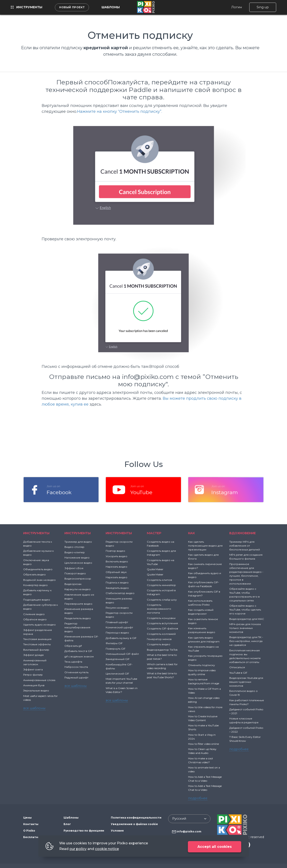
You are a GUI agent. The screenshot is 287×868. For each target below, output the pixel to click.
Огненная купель (76, 672)
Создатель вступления (162, 623)
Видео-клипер (74, 552)
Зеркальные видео (36, 690)
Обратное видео (35, 619)
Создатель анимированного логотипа (159, 608)
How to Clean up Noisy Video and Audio (202, 751)
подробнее (197, 798)
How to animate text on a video (204, 769)
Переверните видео (78, 603)
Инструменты (26, 7)
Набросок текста (76, 666)
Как (191, 533)
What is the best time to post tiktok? (162, 656)
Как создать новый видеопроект (200, 611)
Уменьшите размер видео (119, 600)
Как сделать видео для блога (203, 556)
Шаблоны (111, 7)
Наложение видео (77, 557)
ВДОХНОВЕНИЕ (242, 533)
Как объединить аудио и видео (204, 575)
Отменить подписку (201, 665)
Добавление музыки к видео (38, 552)
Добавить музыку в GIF (121, 638)
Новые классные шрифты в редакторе (244, 720)
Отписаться (237, 667)
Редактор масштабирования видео (77, 627)
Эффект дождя (33, 655)
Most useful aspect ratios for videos (40, 697)
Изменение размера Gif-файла (81, 638)
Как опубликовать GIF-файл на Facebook (203, 584)
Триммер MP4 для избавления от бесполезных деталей (244, 545)
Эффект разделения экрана (37, 631)
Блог (67, 824)
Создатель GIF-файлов (162, 628)
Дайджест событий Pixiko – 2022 (246, 729)
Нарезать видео (116, 566)
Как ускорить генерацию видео (205, 657)
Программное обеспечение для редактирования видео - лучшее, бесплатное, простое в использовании (246, 573)
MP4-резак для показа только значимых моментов (245, 628)
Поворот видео (75, 573)
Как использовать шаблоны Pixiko (200, 602)
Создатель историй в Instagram (161, 592)
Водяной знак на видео (39, 579)
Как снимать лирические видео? (205, 566)
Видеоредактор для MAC (246, 619)
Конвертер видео (35, 585)
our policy (78, 849)
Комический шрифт (119, 627)
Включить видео (117, 561)
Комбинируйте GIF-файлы (119, 666)
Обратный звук (116, 572)
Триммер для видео (78, 541)
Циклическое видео (78, 562)
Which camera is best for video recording (162, 666)
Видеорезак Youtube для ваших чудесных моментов (246, 681)
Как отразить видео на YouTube (203, 648)
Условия (117, 830)
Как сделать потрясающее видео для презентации (205, 545)
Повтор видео (115, 550)
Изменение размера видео (78, 610)
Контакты (30, 824)
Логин (236, 7)
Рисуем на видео (117, 607)
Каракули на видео (77, 589)
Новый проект (72, 7)
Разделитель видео (77, 618)
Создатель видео (158, 644)
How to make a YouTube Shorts (203, 727)
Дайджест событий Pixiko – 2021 (246, 711)
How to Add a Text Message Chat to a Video (205, 778)
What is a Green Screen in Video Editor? (122, 690)
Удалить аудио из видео (39, 624)
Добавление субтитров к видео (40, 606)
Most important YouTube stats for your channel (121, 680)
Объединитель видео (37, 569)
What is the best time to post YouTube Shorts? (162, 675)
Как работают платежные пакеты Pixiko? (246, 702)
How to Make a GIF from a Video (204, 690)
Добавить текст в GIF (78, 651)
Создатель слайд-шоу (162, 599)
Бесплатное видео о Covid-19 (243, 692)
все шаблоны (34, 708)
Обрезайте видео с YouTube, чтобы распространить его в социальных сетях (244, 594)
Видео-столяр (74, 547)
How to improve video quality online (202, 672)
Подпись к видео (117, 582)
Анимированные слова (39, 680)
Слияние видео (34, 614)
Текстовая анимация (37, 639)
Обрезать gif (73, 645)
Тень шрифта (73, 661)
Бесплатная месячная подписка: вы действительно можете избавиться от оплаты (245, 656)
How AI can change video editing (204, 699)
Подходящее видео (36, 599)
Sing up (263, 7)
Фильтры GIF (114, 643)
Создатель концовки (161, 618)
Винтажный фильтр (36, 649)
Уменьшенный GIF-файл (122, 653)
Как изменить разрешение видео (201, 630)
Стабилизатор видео (120, 593)
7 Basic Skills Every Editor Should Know (245, 738)
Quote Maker (155, 569)
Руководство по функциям (84, 830)
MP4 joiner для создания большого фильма (245, 556)
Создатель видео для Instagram (161, 552)
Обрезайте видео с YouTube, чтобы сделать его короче (245, 609)
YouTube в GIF (238, 672)
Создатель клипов (159, 579)
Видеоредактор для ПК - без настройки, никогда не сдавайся (246, 641)
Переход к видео (117, 632)
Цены (27, 817)
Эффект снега (33, 669)
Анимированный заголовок (34, 662)
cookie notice (107, 849)
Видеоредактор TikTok (162, 649)
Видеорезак (73, 584)
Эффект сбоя (73, 568)
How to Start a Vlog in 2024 (202, 736)
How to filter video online (203, 743)
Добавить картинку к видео (37, 592)
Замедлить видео (117, 588)
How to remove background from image (203, 681)
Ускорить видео (116, 556)
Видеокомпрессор (77, 578)
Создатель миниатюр (161, 585)
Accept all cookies (214, 847)
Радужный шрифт (76, 677)
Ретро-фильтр (33, 674)
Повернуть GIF (115, 648)
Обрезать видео (34, 574)
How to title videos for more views (205, 709)
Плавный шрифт (117, 622)
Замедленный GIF (118, 659)
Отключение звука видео (36, 562)
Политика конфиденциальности (136, 817)
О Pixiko (29, 830)
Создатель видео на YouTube (160, 562)
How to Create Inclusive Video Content (202, 718)
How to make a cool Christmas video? (200, 760)
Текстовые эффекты (37, 644)
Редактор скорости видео (119, 543)
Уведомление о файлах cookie (134, 824)
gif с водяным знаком (79, 656)
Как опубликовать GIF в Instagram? (204, 593)
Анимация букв (33, 685)
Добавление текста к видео (37, 543)
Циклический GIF (117, 673)
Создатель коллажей (161, 633)
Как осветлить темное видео (203, 621)
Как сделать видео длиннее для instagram (204, 639)
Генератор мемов (159, 639)
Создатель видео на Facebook (160, 543)
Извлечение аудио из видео (79, 596)
